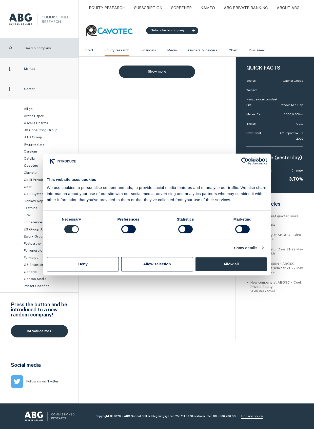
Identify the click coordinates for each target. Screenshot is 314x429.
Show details (246, 248)
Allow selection (157, 264)
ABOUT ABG (288, 8)
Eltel (27, 215)
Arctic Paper (34, 116)
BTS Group (33, 137)
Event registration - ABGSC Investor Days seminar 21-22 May (276, 266)
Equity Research (107, 8)
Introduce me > (39, 331)
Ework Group (34, 236)
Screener (181, 8)
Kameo (208, 8)
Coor (28, 187)
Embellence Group (38, 222)
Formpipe (31, 258)
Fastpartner (33, 244)
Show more (157, 72)
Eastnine (30, 208)
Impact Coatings (36, 286)
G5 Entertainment (38, 265)
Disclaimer (257, 50)
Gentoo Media (35, 279)
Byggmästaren (35, 144)
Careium (30, 151)
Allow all (231, 264)
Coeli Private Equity (39, 180)
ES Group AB (34, 229)
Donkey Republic (37, 201)
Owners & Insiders (202, 50)
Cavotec (31, 166)
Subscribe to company (173, 30)
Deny (83, 264)
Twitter (52, 381)
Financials (148, 50)
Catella (29, 159)
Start (89, 50)
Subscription (148, 8)
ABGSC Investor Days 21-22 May (276, 249)
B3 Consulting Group (40, 130)
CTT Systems (35, 194)
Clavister (31, 173)
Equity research (117, 50)
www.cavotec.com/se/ (261, 99)
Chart (233, 50)
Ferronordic (33, 251)
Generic (30, 272)
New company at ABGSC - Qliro (275, 235)
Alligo (28, 109)
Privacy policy (252, 416)
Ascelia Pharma (36, 123)
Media (172, 50)
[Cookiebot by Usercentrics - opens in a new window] (245, 161)
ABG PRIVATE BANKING (246, 8)
